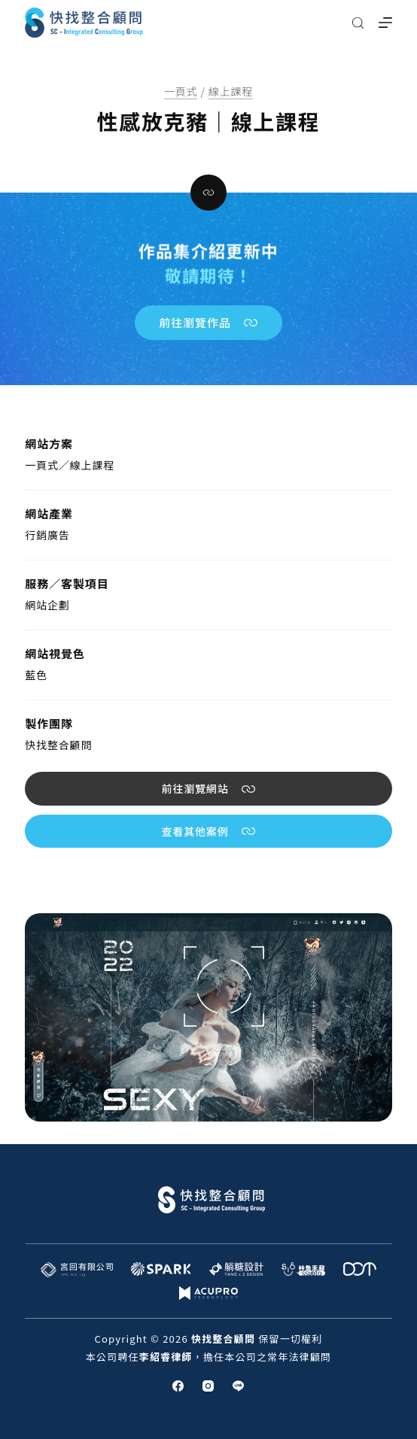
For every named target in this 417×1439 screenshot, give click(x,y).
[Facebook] (178, 1386)
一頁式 (181, 91)
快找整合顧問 (58, 744)
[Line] (238, 1386)
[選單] (385, 22)
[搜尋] (358, 23)
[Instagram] (208, 1386)
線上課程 (230, 91)
